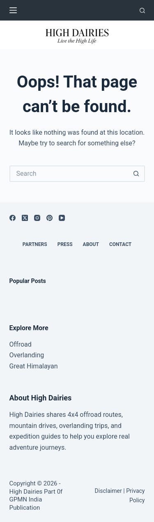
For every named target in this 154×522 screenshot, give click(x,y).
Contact (120, 244)
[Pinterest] (49, 218)
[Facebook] (12, 218)
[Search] (142, 10)
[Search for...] (69, 174)
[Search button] (137, 174)
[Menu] (13, 10)
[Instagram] (37, 218)
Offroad (20, 344)
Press (65, 244)
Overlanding (26, 355)
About (91, 244)
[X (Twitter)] (25, 218)
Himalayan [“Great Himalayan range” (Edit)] (41, 366)
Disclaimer (108, 491)
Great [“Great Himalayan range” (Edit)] (17, 366)
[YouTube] (62, 218)
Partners (35, 244)
